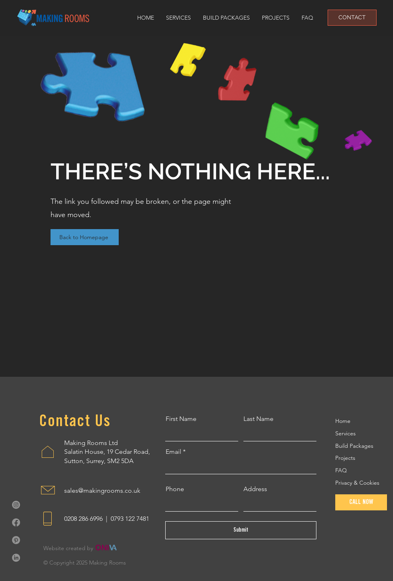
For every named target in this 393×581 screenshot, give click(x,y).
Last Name (258, 419)
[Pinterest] (16, 540)
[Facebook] (16, 522)
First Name (181, 419)
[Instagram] (16, 505)
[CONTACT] (352, 18)
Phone (175, 489)
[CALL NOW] (361, 502)
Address (255, 489)
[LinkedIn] (16, 558)
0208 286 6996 (83, 518)
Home (342, 421)
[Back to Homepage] (85, 237)
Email (173, 452)
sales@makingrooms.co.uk (102, 490)
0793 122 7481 (130, 518)
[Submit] (240, 530)
